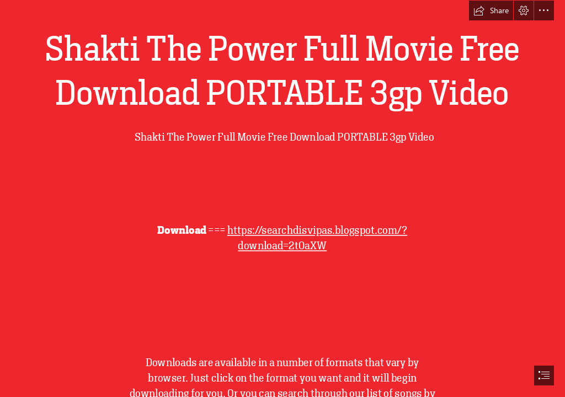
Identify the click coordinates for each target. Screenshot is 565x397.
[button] (491, 10)
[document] (282, 198)
